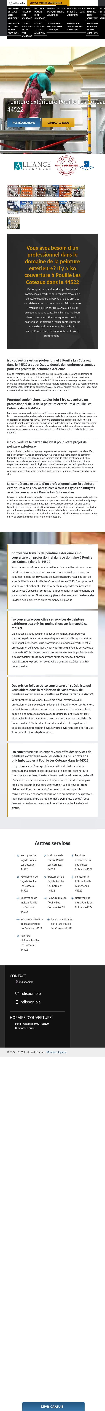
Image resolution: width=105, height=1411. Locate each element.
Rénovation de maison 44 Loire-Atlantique (92, 28)
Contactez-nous (58, 122)
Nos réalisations (24, 122)
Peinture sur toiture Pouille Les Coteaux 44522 (83, 883)
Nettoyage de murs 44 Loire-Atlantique (39, 13)
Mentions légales (56, 1052)
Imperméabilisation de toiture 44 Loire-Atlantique (76, 11)
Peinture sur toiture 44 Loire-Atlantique (74, 26)
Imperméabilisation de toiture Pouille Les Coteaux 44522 (62, 923)
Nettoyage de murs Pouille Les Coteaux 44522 (84, 902)
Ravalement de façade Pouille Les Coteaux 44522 (29, 883)
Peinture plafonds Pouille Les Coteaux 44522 (30, 942)
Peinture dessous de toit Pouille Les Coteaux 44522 (83, 862)
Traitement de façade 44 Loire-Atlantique (54, 26)
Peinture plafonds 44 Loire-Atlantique (92, 13)
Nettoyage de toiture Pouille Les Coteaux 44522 (56, 862)
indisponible (17, 3)
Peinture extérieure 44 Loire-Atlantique (39, 28)
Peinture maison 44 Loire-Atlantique (26, 13)
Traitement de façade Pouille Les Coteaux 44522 (56, 883)
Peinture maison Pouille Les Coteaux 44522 (57, 902)
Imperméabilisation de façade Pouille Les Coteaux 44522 (32, 923)
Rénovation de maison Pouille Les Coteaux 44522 (29, 904)
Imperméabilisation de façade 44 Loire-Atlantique (56, 11)
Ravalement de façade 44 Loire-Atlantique (14, 13)
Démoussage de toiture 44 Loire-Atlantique (14, 28)
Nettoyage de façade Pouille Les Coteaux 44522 (29, 862)
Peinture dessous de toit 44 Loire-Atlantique (26, 29)
